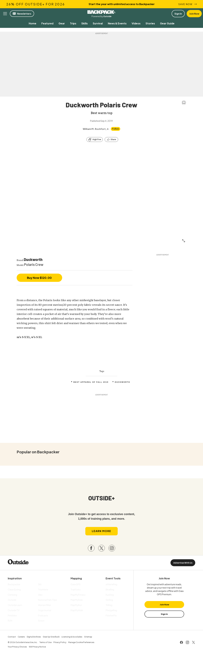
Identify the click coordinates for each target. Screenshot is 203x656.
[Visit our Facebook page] (91, 549)
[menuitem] (32, 23)
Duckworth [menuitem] (123, 382)
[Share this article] (111, 139)
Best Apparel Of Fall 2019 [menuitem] (90, 382)
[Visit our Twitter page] (101, 549)
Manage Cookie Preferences (81, 643)
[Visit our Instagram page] (111, 549)
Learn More (101, 531)
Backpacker (101, 12)
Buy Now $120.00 (39, 277)
